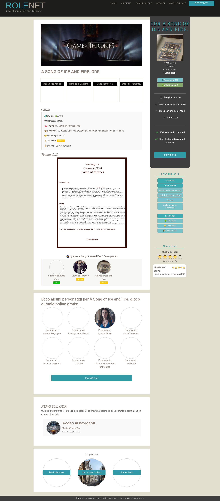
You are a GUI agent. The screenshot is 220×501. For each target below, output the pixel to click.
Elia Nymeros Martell (78, 333)
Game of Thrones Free (69, 125)
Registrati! (201, 3)
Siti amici (112, 498)
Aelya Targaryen (131, 333)
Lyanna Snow (105, 333)
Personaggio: (52, 319)
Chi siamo (126, 3)
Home (114, 3)
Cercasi (160, 3)
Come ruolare (144, 3)
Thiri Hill (79, 363)
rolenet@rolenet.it (137, 498)
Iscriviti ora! (91, 378)
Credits (104, 498)
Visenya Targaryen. (52, 363)
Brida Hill (131, 363)
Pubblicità (120, 498)
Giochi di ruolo (177, 3)
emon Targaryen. (52, 333)
